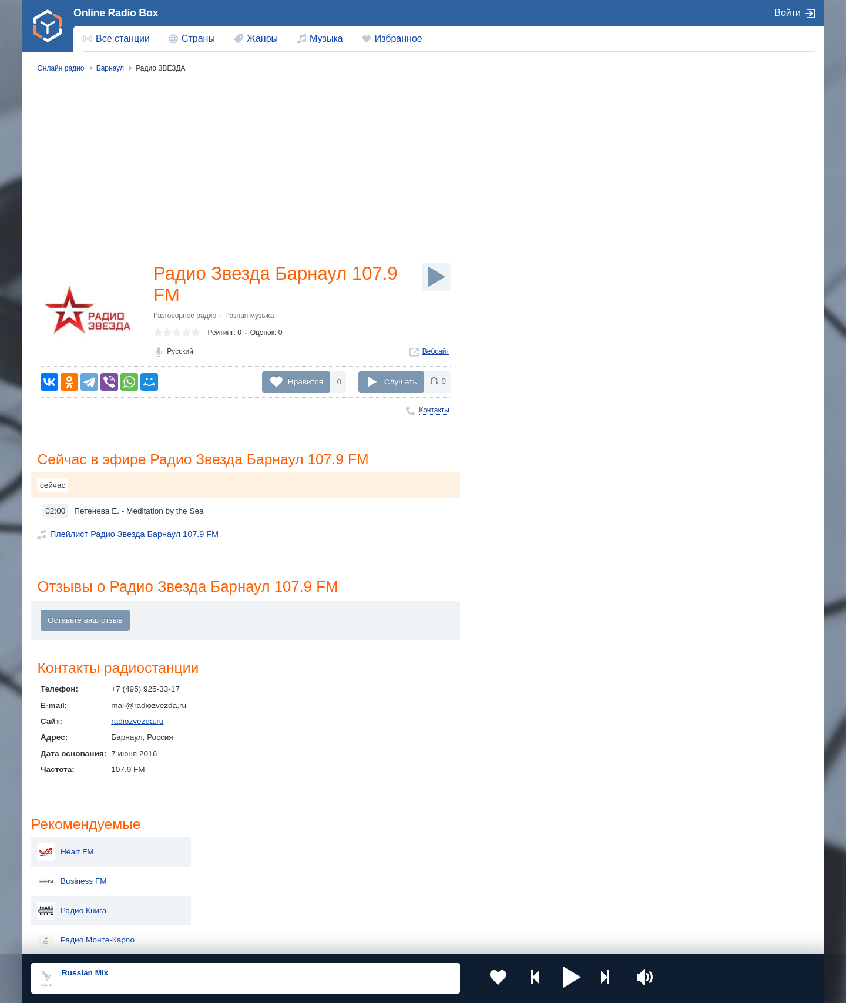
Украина (225, 848)
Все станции (123, 38)
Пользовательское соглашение (177, 940)
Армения (384, 867)
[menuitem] (116, 39)
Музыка (326, 38)
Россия (65, 848)
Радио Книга (695, 181)
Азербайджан (393, 907)
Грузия (222, 907)
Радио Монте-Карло (709, 210)
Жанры (262, 38)
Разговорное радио (184, 317)
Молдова (385, 848)
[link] (47, 25)
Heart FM (689, 122)
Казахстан (545, 848)
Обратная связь (380, 940)
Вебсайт (435, 353)
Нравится (305, 381)
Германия (544, 907)
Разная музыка (249, 317)
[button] (557, 978)
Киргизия (68, 867)
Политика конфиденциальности (291, 940)
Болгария (543, 867)
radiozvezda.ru (137, 723)
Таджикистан (233, 867)
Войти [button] (787, 13)
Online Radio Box (115, 13)
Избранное (398, 38)
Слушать (400, 381)
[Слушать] (436, 277)
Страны (198, 38)
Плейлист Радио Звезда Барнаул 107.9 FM (129, 535)
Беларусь (69, 907)
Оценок (262, 334)
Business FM (696, 151)
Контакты (434, 410)
